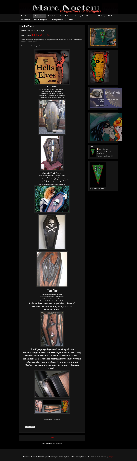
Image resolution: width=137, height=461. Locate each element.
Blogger (111, 457)
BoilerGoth (52, 16)
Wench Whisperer (40, 19)
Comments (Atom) (56, 443)
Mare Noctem (26, 16)
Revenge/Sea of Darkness (84, 16)
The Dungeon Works (105, 16)
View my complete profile (105, 156)
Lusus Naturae (65, 16)
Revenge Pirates (57, 19)
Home (52, 438)
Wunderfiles (25, 19)
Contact (70, 19)
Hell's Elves (39, 16)
